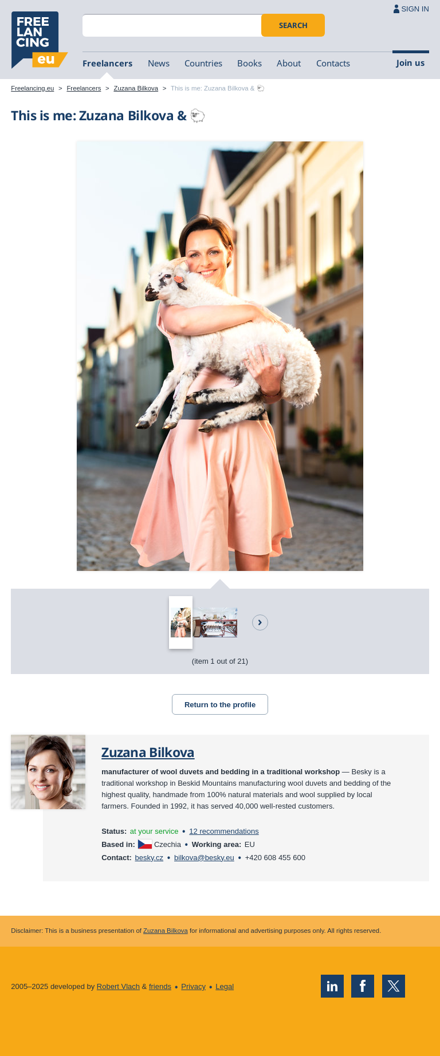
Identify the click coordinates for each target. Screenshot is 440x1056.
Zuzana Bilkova (135, 88)
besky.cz (149, 857)
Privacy (193, 986)
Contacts (333, 63)
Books (249, 63)
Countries (203, 63)
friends (160, 986)
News (159, 63)
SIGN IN (415, 9)
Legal (224, 986)
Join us (410, 62)
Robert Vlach (118, 986)
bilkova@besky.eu (204, 857)
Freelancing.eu (39, 40)
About (289, 63)
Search (293, 25)
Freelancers (107, 63)
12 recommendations (223, 831)
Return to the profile (220, 704)
